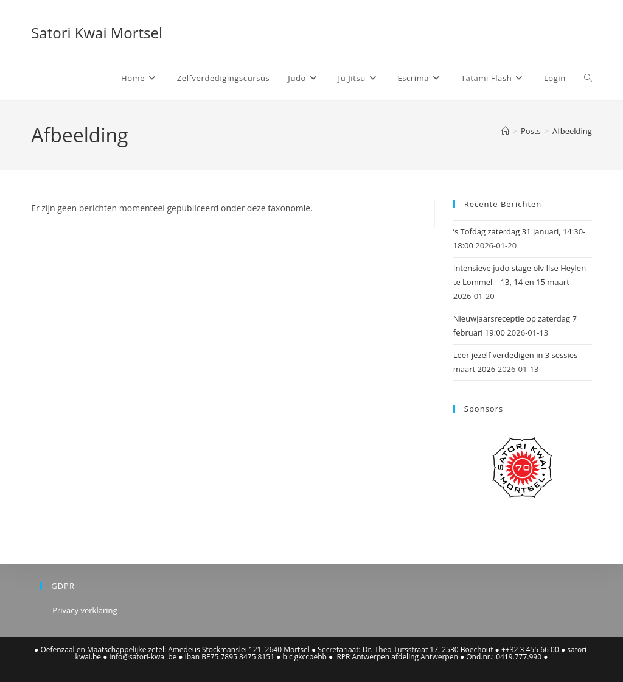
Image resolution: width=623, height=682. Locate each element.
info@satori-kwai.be (143, 657)
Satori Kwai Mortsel (96, 33)
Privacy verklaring (84, 610)
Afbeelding (572, 130)
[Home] (505, 130)
